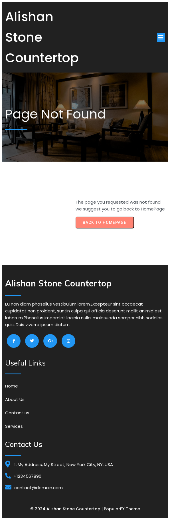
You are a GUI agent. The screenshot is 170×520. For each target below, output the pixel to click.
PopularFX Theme (122, 509)
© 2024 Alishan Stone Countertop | (67, 509)
